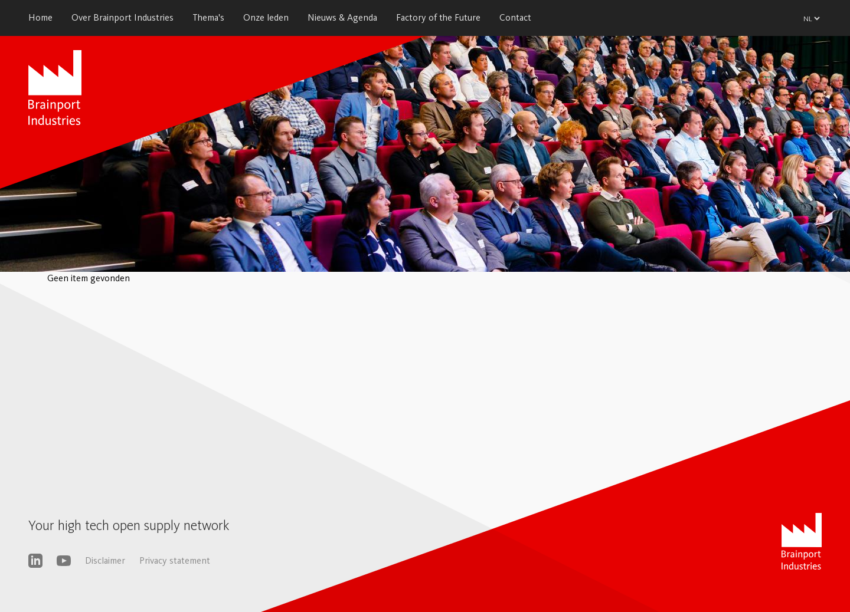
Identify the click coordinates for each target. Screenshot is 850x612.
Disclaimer (105, 560)
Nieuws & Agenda (342, 17)
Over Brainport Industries (122, 17)
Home (40, 17)
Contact (515, 17)
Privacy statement (174, 560)
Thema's (208, 17)
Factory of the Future (438, 17)
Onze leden (266, 17)
